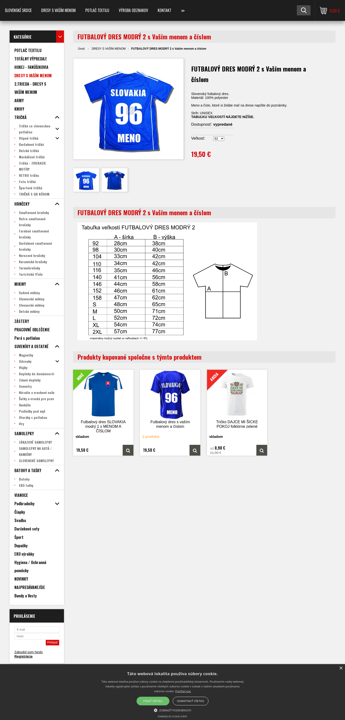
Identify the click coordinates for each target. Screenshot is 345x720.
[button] (172, 710)
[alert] (172, 692)
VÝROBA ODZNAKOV (133, 10)
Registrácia (23, 656)
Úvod (81, 48)
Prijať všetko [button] (153, 701)
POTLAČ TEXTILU (97, 10)
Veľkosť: (198, 138)
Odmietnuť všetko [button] (190, 701)
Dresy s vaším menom (58, 10)
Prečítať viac (183, 691)
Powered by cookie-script (172, 716)
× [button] (341, 668)
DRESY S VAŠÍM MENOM (109, 48)
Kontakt (164, 10)
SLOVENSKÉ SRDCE (18, 10)
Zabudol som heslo (28, 652)
